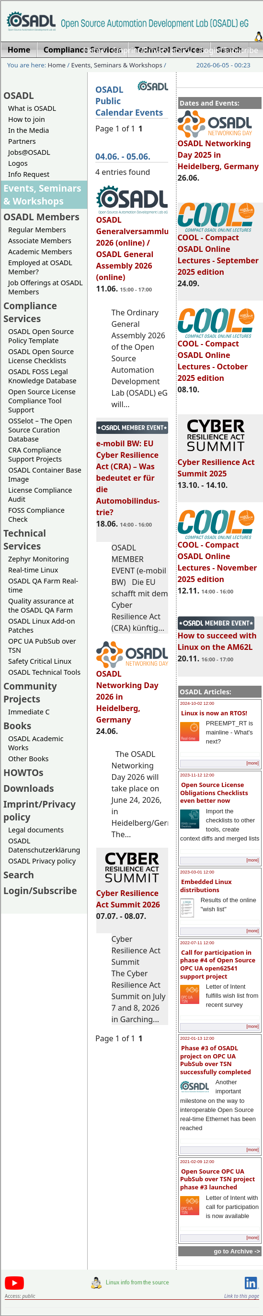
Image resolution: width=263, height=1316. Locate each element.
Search (18, 874)
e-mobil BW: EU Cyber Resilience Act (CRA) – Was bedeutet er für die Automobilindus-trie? (132, 474)
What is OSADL (32, 108)
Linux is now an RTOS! (214, 713)
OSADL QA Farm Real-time (43, 585)
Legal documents (36, 829)
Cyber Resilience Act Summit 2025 (216, 463)
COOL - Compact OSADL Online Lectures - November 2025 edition (217, 557)
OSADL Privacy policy (42, 860)
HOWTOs (23, 772)
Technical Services (24, 539)
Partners (22, 141)
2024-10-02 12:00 (197, 703)
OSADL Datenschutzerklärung (44, 845)
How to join (26, 119)
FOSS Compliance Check (36, 515)
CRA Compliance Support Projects (35, 454)
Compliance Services (30, 312)
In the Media (28, 130)
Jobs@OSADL (29, 152)
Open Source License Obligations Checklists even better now (214, 792)
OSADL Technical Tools (44, 672)
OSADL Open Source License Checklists (41, 356)
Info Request (28, 174)
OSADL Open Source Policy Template (41, 336)
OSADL (18, 95)
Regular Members (37, 229)
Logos (18, 163)
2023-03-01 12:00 (197, 872)
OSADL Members (41, 216)
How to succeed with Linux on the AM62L (217, 637)
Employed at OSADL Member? (40, 267)
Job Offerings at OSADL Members (45, 287)
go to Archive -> (237, 1251)
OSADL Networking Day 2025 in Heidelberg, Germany (218, 150)
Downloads (28, 788)
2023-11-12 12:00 (197, 775)
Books (17, 725)
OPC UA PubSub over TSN (42, 645)
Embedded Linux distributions (206, 885)
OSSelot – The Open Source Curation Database (40, 429)
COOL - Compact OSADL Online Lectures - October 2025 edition (216, 356)
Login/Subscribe (229, 50)
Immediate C (29, 711)
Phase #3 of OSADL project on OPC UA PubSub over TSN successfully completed (215, 1060)
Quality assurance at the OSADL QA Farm (41, 605)
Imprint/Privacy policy (153, 50)
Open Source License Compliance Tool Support (42, 400)
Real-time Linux (33, 569)
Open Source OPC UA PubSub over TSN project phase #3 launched (217, 1179)
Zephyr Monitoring (38, 558)
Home (94, 50)
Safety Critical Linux (39, 661)
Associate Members (39, 240)
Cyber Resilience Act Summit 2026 (132, 894)
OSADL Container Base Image (44, 474)
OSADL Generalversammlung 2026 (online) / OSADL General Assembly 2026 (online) (137, 244)
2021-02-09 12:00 (197, 1161)
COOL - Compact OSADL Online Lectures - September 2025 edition (218, 250)
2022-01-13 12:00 (197, 1038)
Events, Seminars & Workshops (116, 65)
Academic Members (40, 251)
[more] (252, 763)
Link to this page (241, 1296)
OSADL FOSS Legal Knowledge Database (42, 376)
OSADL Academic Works (35, 743)
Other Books (28, 758)
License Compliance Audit (40, 494)
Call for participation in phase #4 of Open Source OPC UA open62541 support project (217, 964)
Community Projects (30, 692)
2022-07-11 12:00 (197, 942)
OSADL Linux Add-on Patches (41, 625)
